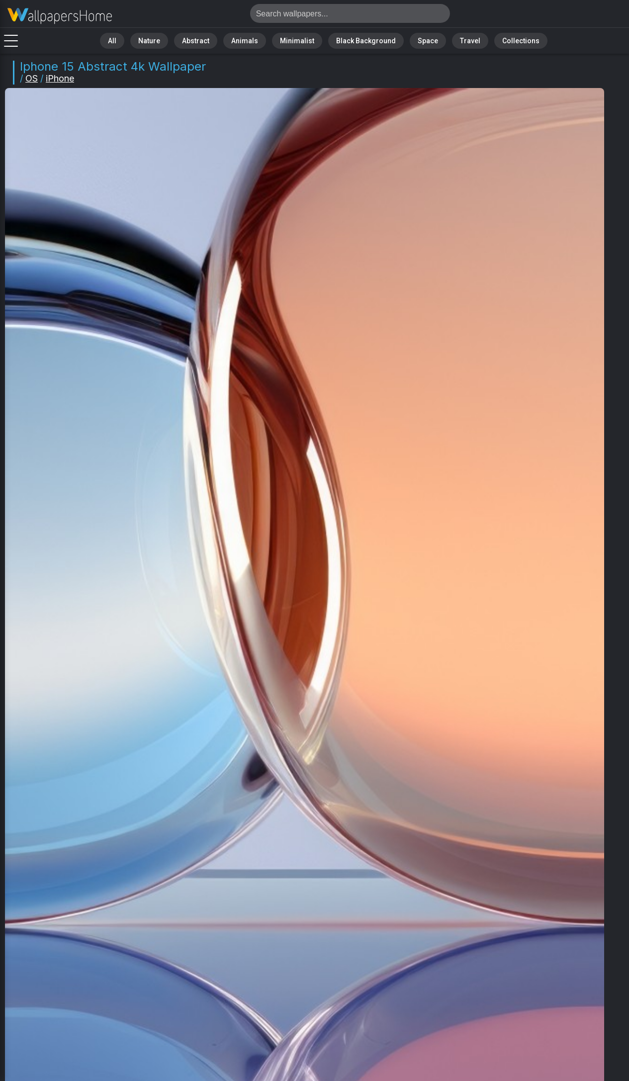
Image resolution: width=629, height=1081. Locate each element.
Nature (171, 39)
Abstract (212, 39)
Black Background (359, 39)
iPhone (60, 78)
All (140, 39)
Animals (255, 39)
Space (413, 39)
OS (31, 78)
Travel (450, 39)
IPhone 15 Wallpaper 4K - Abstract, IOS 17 (59, 16)
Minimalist (299, 39)
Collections (494, 39)
